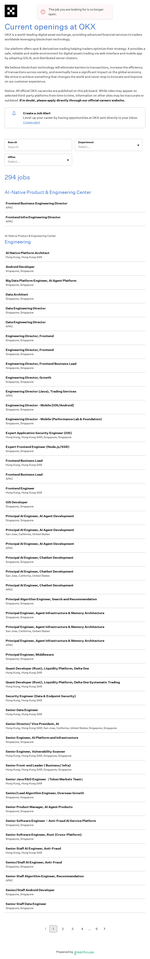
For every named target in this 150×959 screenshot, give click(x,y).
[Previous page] (45, 929)
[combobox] (78, 147)
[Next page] (104, 929)
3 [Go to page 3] (72, 929)
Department (86, 142)
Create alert (31, 122)
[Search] (38, 147)
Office (11, 157)
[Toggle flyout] (138, 145)
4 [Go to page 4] (82, 929)
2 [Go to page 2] (63, 929)
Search (12, 142)
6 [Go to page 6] (97, 929)
